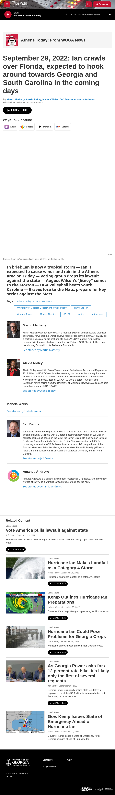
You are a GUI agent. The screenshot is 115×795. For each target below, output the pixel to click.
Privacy (69, 760)
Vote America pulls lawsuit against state (47, 530)
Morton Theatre (48, 314)
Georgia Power (25, 314)
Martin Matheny (15, 99)
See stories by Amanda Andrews (42, 486)
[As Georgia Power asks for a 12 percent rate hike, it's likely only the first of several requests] (25, 671)
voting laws (97, 314)
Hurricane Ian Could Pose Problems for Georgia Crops (77, 634)
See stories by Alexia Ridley (39, 390)
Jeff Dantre (66, 99)
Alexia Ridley (33, 99)
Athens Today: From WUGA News (53, 40)
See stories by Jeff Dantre (38, 458)
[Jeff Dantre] (13, 428)
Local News (11, 526)
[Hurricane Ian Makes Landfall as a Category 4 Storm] (25, 568)
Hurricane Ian (81, 308)
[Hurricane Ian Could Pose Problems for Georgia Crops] (25, 637)
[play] (8, 14)
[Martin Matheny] (13, 329)
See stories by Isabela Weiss (24, 411)
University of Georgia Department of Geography (42, 308)
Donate (103, 4)
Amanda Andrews (84, 99)
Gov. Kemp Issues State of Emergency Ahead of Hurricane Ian (75, 721)
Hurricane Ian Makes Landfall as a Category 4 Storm (78, 565)
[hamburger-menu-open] (7, 4)
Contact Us (48, 760)
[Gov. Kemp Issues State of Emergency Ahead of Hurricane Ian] (25, 722)
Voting (81, 314)
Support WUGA (50, 766)
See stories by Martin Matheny (41, 350)
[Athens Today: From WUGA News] (12, 40)
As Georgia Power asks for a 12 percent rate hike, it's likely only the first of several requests (78, 673)
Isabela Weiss (50, 99)
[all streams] (110, 14)
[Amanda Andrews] (13, 475)
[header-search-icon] (89, 4)
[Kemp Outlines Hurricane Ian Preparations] (25, 602)
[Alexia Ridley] (13, 367)
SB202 (67, 314)
